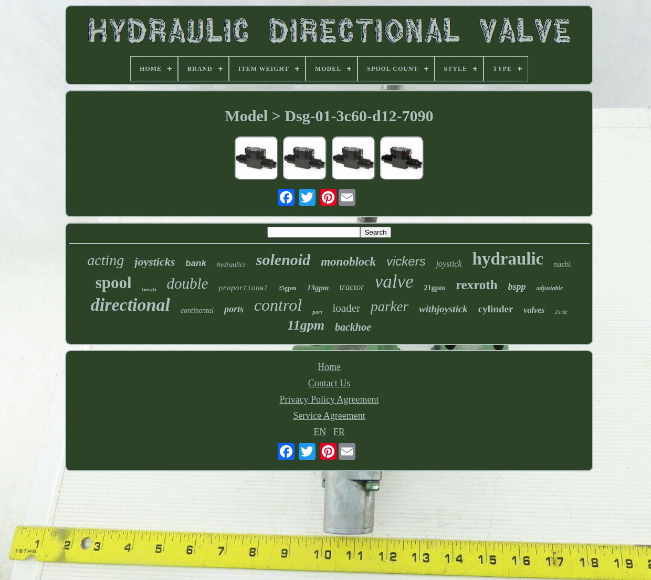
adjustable (550, 288)
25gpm (287, 288)
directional (130, 304)
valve (394, 281)
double (187, 283)
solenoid (283, 259)
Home (329, 367)
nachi (562, 264)
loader (346, 308)
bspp (517, 286)
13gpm (318, 287)
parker (389, 306)
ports (234, 309)
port (317, 312)
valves (533, 309)
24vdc (561, 312)
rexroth (477, 285)
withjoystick (443, 308)
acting (105, 260)
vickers (406, 261)
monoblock (348, 261)
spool (114, 282)
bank (195, 263)
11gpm (305, 325)
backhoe (353, 327)
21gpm (434, 288)
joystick (449, 263)
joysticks (154, 261)
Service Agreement (329, 415)
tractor (351, 287)
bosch (149, 289)
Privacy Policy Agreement (329, 399)
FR (339, 432)
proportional (243, 288)
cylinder (495, 308)
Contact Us (329, 383)
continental (197, 310)
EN (319, 432)
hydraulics (231, 264)
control (278, 305)
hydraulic (508, 258)
